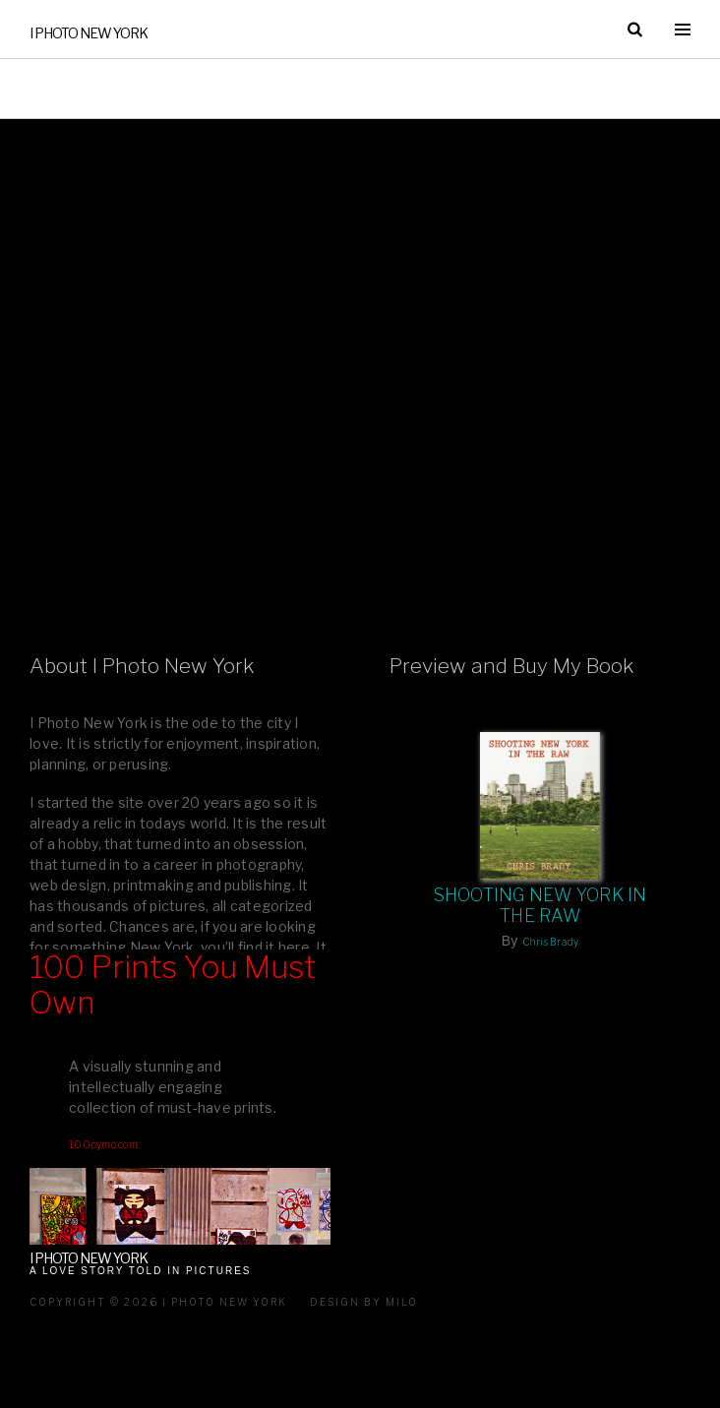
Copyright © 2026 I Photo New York (158, 1302)
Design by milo (364, 1302)
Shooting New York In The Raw (540, 905)
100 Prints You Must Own (173, 985)
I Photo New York (89, 33)
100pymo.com (103, 1144)
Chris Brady (550, 942)
